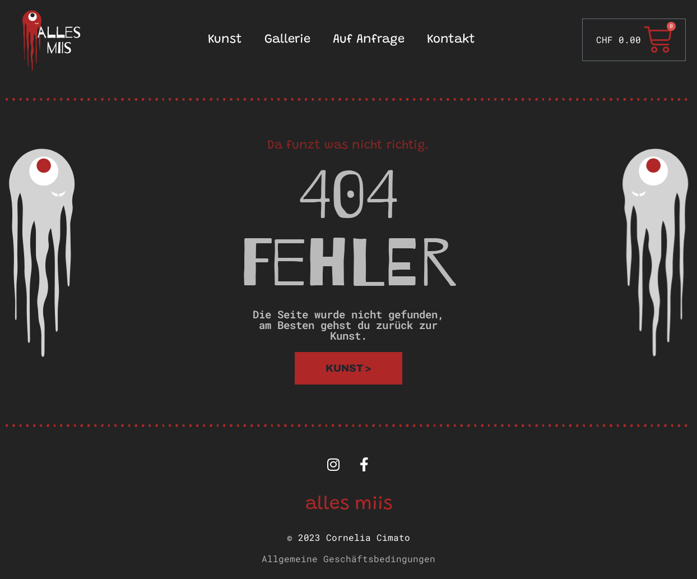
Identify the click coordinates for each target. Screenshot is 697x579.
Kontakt (451, 40)
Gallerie (287, 40)
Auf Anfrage (369, 40)
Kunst (225, 40)
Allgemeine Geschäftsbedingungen (348, 558)
